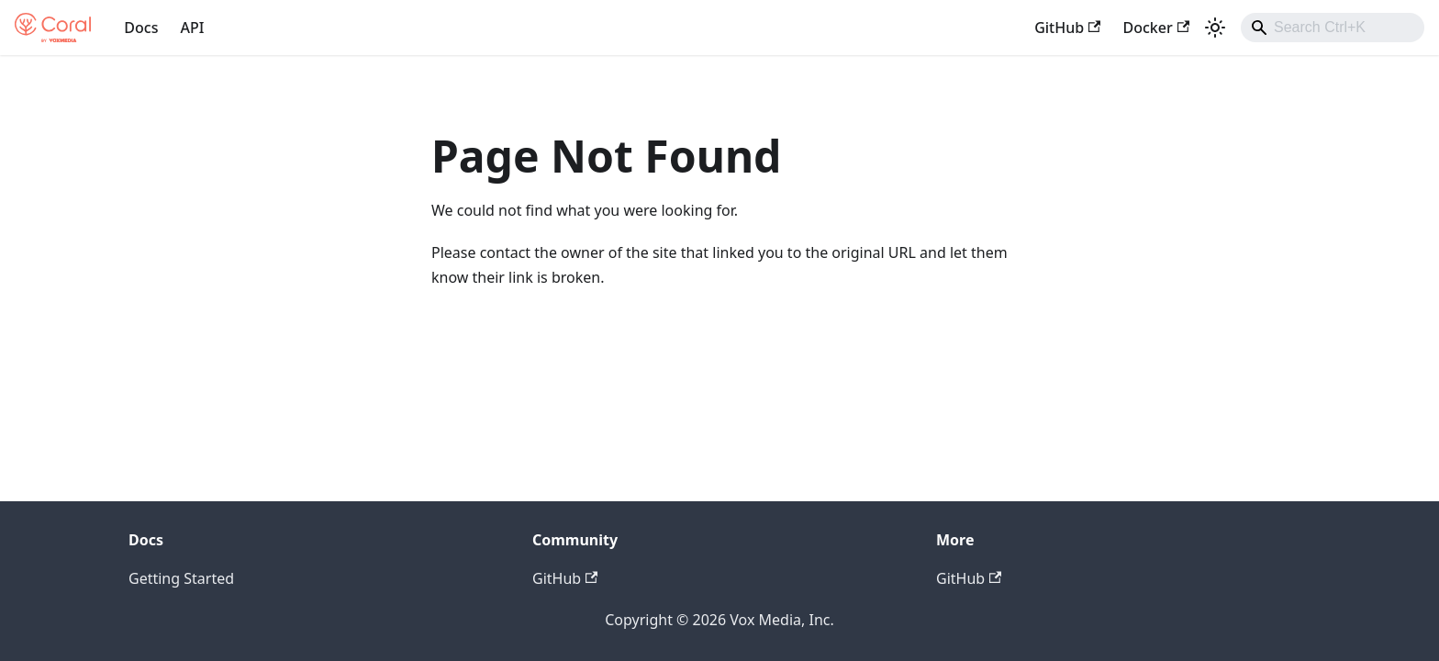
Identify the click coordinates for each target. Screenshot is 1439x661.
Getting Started (181, 578)
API (192, 27)
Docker (1155, 27)
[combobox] (1332, 27)
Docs (141, 27)
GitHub (1067, 27)
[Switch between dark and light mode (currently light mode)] (1215, 27)
